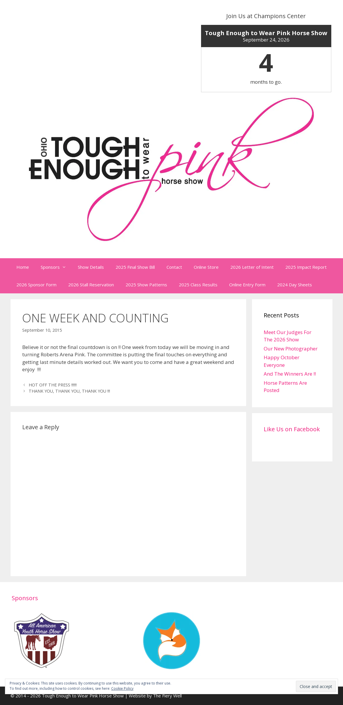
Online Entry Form (247, 285)
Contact (174, 267)
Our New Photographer (291, 348)
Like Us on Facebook (292, 429)
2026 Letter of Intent (252, 267)
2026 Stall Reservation (91, 285)
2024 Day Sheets (294, 285)
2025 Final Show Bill (135, 267)
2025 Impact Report (306, 267)
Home (22, 267)
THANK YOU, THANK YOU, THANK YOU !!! (69, 391)
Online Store (206, 267)
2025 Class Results (198, 285)
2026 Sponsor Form (36, 285)
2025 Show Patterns (146, 285)
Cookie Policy (122, 688)
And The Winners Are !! (290, 373)
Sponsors (56, 267)
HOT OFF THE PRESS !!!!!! (53, 385)
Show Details (91, 267)
